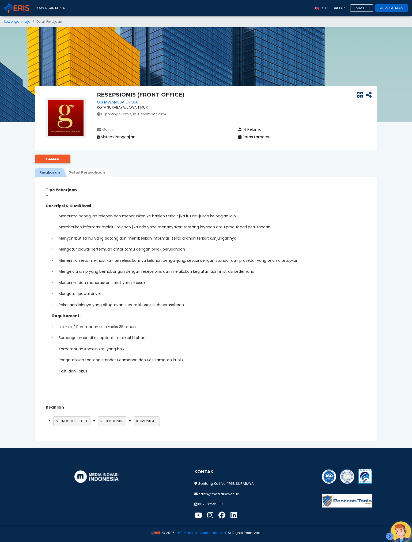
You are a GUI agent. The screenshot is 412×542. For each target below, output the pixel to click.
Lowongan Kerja (50, 8)
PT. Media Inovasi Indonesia (202, 532)
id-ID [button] (321, 8)
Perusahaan (391, 8)
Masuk (362, 8)
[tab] (49, 172)
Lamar (52, 159)
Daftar (339, 8)
